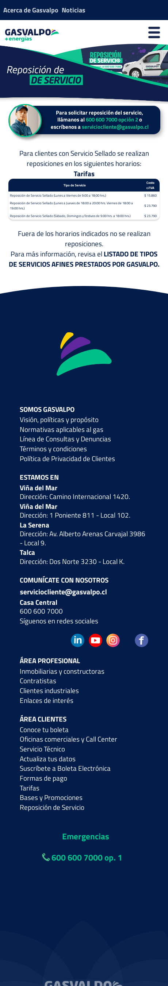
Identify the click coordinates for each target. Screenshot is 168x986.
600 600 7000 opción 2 (112, 119)
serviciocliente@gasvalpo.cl (115, 127)
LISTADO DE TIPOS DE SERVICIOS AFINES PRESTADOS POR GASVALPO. (84, 259)
